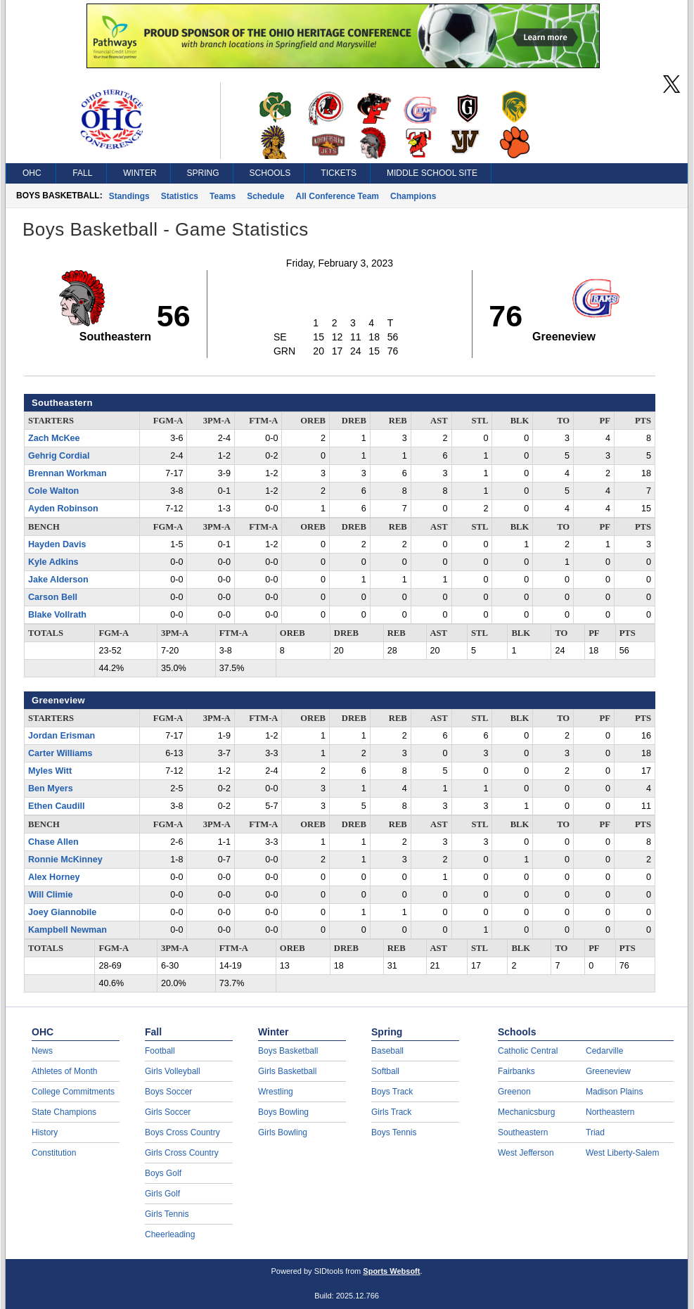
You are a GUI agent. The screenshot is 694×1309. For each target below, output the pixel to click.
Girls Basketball (287, 1071)
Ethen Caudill (56, 806)
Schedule (265, 196)
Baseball (387, 1051)
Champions (413, 196)
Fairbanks (516, 1071)
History (45, 1132)
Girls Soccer (168, 1112)
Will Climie (50, 895)
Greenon (514, 1092)
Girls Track (391, 1112)
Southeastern (523, 1132)
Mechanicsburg (526, 1112)
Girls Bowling (282, 1132)
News (42, 1051)
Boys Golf (163, 1173)
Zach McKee (54, 438)
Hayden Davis (57, 544)
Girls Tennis (166, 1214)
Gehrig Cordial (58, 456)
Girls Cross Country (182, 1153)
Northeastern (610, 1112)
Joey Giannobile (62, 912)
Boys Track (392, 1092)
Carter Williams (60, 753)
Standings (129, 196)
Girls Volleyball (172, 1071)
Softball (385, 1071)
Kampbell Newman (67, 930)
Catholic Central (528, 1051)
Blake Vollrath (57, 615)
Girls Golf (162, 1194)
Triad (595, 1132)
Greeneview (608, 1071)
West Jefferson (526, 1153)
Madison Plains (614, 1092)
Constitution (54, 1153)
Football (160, 1051)
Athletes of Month (64, 1071)
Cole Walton (53, 491)
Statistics (179, 196)
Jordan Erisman (61, 736)
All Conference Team (337, 196)
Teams (223, 196)
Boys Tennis (393, 1132)
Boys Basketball (288, 1051)
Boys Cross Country (182, 1132)
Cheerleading (170, 1234)
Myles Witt (50, 771)
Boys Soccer (168, 1092)
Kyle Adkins (53, 562)
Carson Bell (52, 597)
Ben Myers (50, 788)
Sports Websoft (391, 1271)
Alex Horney (54, 877)
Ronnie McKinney (65, 859)
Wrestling (275, 1092)
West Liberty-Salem (622, 1153)
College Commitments (73, 1092)
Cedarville (604, 1051)
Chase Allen (53, 842)
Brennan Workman (67, 473)
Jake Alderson (58, 580)
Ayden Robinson (63, 508)
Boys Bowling (283, 1112)
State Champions (64, 1112)
